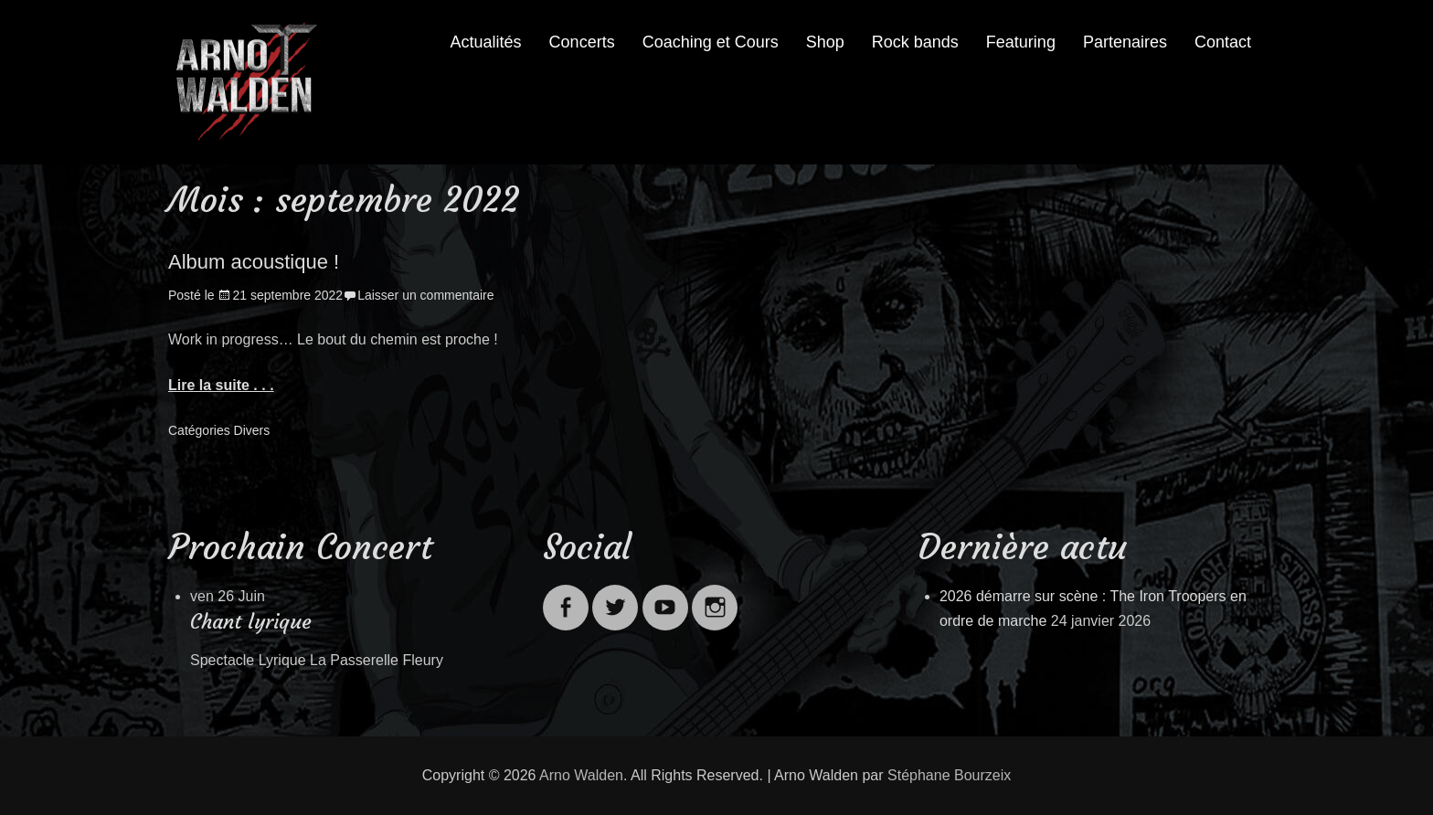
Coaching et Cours (710, 42)
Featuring (1021, 42)
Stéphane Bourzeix (949, 775)
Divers (252, 430)
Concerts (582, 42)
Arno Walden (581, 775)
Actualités (486, 42)
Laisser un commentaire (425, 295)
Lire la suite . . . (221, 385)
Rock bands (915, 42)
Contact (1222, 42)
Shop (825, 42)
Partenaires (1125, 42)
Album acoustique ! (253, 261)
